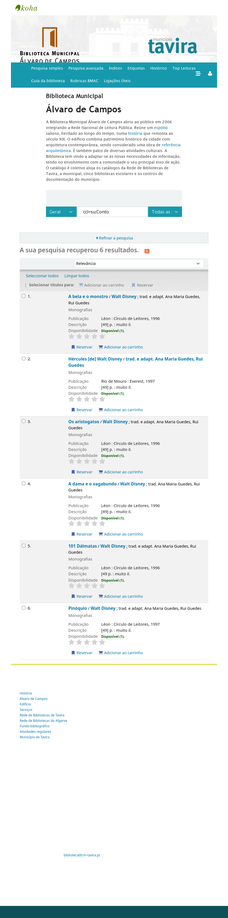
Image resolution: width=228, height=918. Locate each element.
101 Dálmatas (82, 546)
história (135, 133)
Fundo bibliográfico (35, 726)
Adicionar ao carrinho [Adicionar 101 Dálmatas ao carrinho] (120, 596)
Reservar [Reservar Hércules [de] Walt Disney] (82, 409)
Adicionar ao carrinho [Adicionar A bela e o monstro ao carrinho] (120, 347)
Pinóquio (77, 608)
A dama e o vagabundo (92, 484)
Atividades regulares (35, 731)
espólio (161, 127)
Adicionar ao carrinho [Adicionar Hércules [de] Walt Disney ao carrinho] (120, 409)
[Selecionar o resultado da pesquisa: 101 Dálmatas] (23, 545)
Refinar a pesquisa (116, 238)
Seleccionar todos (42, 275)
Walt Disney (123, 296)
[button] (198, 73)
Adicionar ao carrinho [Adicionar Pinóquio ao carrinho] (120, 652)
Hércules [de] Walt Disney (95, 359)
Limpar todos (77, 275)
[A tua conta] (210, 73)
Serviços (26, 709)
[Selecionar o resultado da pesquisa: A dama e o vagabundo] (23, 483)
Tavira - (29, 7)
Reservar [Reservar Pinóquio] (82, 652)
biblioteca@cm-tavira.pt (82, 855)
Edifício (25, 704)
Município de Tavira (35, 737)
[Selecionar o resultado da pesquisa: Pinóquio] (23, 608)
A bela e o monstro (88, 296)
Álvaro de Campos (34, 698)
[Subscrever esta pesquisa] (147, 250)
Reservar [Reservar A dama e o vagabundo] (82, 534)
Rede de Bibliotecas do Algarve (43, 720)
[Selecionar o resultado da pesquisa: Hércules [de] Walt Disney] (23, 358)
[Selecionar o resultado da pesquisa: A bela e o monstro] (23, 296)
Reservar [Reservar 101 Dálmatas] (82, 596)
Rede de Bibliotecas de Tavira (42, 715)
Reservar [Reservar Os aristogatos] (82, 471)
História (26, 693)
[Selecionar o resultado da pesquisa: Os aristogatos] (23, 421)
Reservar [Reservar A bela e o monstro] (82, 347)
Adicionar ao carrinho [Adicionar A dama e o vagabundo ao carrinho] (120, 534)
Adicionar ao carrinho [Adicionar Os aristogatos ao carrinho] (120, 471)
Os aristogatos (83, 422)
